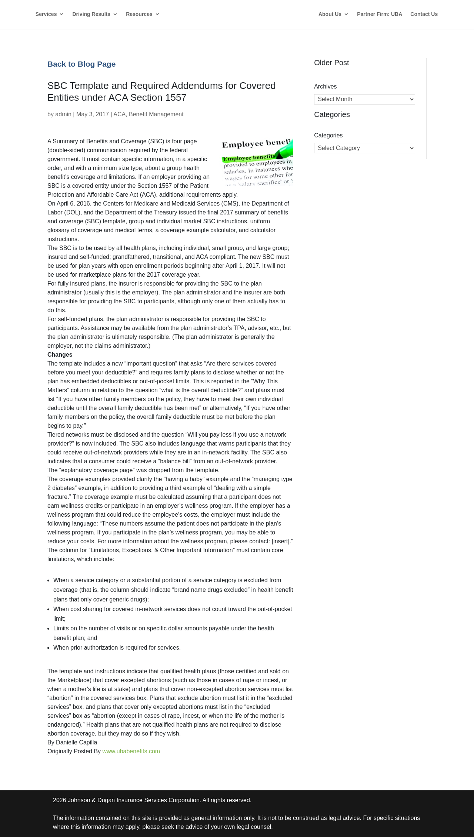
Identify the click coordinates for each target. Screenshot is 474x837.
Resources (139, 14)
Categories (328, 135)
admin (63, 114)
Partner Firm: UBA (379, 14)
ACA (119, 114)
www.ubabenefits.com (131, 751)
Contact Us (424, 14)
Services (46, 14)
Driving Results (91, 14)
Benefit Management (156, 114)
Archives (325, 86)
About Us (329, 14)
